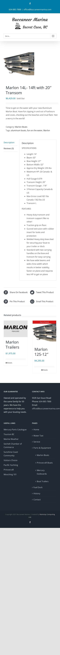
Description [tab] (9, 142)
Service (36, 441)
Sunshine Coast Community (11, 454)
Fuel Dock (37, 487)
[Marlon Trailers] (15, 329)
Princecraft (9, 469)
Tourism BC (9, 434)
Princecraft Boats (45, 462)
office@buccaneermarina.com (37, 9)
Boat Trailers (43, 481)
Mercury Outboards (42, 472)
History (36, 493)
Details (9, 363)
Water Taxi (38, 435)
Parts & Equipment (42, 448)
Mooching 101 (10, 474)
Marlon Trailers (12, 344)
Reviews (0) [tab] (9, 148)
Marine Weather (11, 439)
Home (36, 429)
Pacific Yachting (11, 465)
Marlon (46, 130)
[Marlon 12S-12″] (44, 332)
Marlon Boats (21, 127)
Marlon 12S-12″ (41, 352)
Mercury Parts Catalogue (15, 429)
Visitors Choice (10, 460)
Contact (37, 499)
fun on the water (34, 130)
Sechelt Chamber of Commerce (13, 445)
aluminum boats (18, 130)
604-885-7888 (45, 401)
